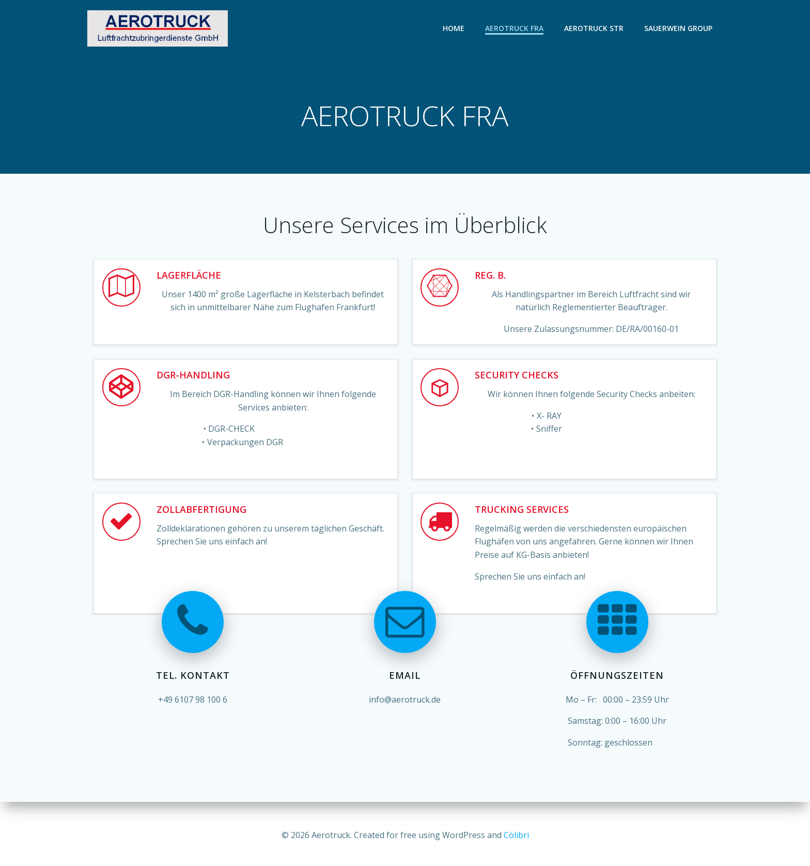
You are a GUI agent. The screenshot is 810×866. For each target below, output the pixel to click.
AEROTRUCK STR (594, 28)
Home (454, 28)
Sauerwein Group (679, 28)
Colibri (516, 835)
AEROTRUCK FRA (515, 28)
